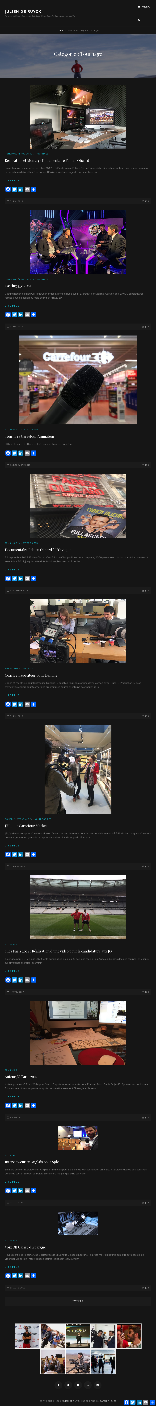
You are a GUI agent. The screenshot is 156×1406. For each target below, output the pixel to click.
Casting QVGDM (18, 285)
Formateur (11, 668)
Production (26, 154)
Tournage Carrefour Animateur (30, 436)
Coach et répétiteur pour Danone (31, 675)
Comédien (11, 819)
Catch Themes (108, 1401)
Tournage (42, 154)
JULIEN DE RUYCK (23, 11)
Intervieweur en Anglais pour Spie (32, 1161)
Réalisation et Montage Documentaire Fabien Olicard (47, 160)
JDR (147, 201)
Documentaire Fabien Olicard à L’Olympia (38, 549)
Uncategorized (28, 429)
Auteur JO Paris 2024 (21, 1076)
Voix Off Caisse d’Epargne (25, 1247)
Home (60, 30)
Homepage (11, 154)
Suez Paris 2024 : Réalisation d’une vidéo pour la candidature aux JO (58, 951)
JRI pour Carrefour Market (26, 825)
